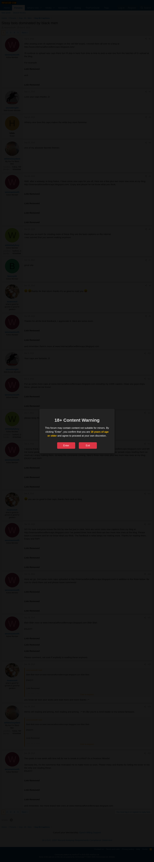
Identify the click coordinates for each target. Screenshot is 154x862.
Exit (88, 445)
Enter (66, 445)
